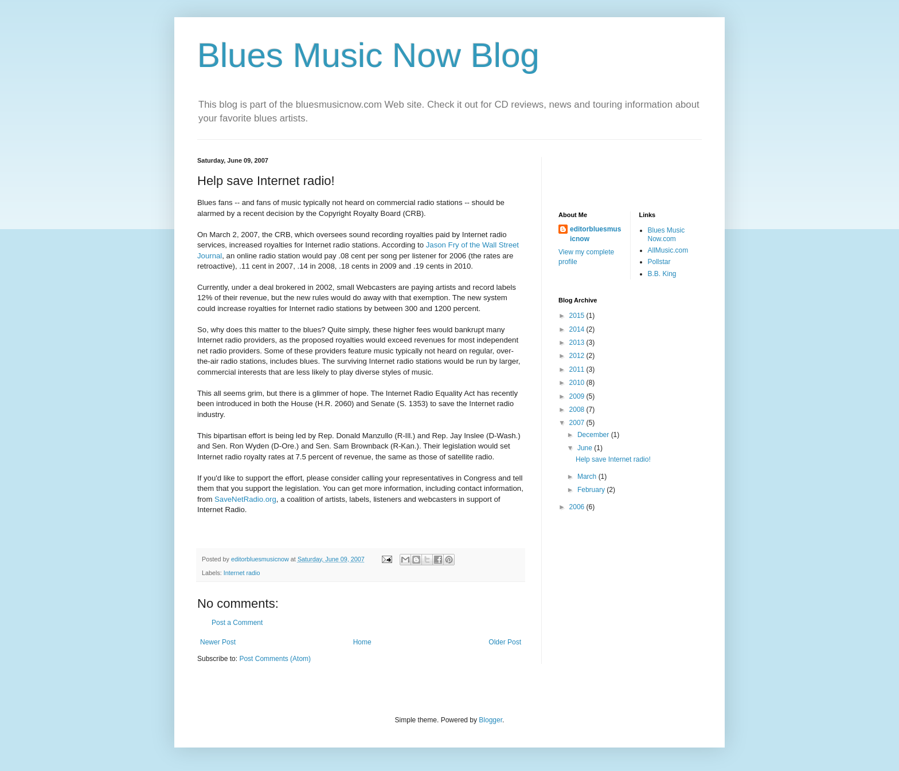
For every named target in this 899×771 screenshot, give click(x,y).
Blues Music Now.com (666, 234)
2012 (578, 356)
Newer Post (218, 642)
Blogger (490, 720)
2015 (578, 316)
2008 (578, 410)
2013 (578, 343)
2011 (578, 369)
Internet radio (242, 572)
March (588, 477)
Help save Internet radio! (613, 459)
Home (362, 642)
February (592, 490)
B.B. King (662, 274)
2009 (578, 396)
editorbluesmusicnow (595, 234)
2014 (578, 329)
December (594, 435)
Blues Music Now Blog (368, 55)
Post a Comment (237, 623)
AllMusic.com (668, 250)
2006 (578, 507)
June (585, 448)
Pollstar (659, 262)
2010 (578, 383)
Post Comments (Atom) (275, 659)
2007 (578, 423)
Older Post (504, 642)
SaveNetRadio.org (245, 499)
